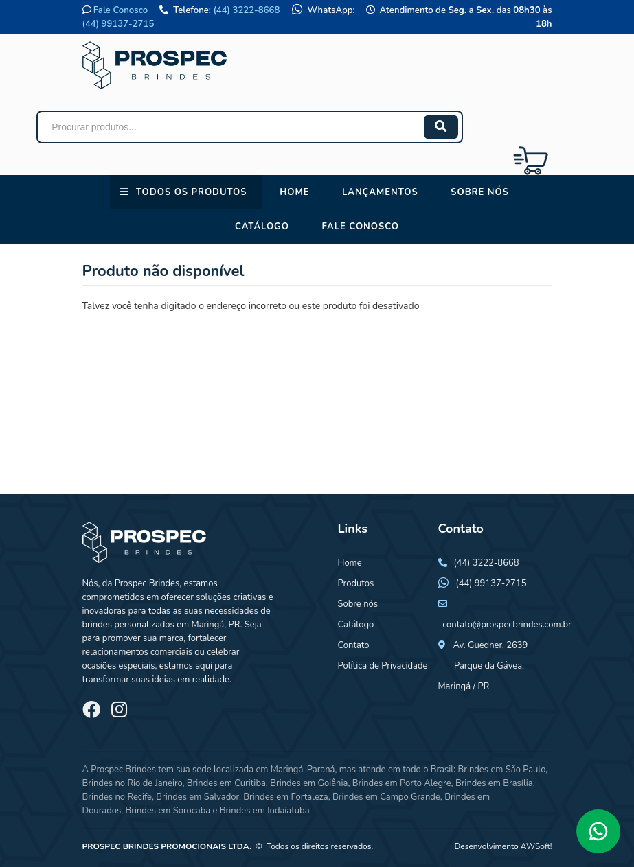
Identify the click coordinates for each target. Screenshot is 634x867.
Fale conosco (359, 226)
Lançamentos (380, 192)
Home (294, 192)
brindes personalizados (128, 625)
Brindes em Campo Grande (386, 797)
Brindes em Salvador (197, 797)
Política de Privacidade (383, 666)
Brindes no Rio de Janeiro (132, 783)
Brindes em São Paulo (501, 769)
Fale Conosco (120, 10)
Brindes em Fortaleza (285, 797)
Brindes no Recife (117, 797)
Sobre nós (480, 192)
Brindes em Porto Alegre (401, 783)
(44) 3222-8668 (246, 10)
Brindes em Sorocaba (167, 811)
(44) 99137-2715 (118, 24)
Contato (354, 645)
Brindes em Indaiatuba (265, 811)
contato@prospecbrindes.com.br (506, 625)
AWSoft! (536, 846)
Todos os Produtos (191, 192)
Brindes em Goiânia (309, 783)
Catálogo (262, 226)
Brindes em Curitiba (226, 783)
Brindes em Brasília (494, 783)
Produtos (356, 583)
